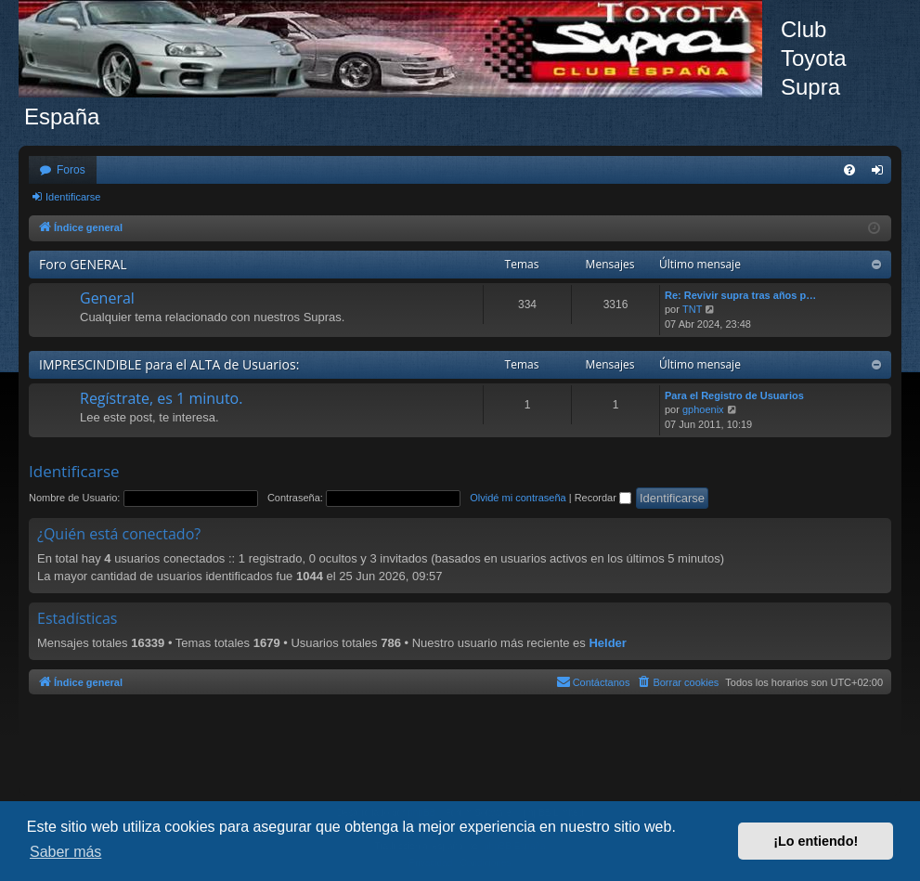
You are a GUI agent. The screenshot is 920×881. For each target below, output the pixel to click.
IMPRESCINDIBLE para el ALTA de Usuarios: (169, 364)
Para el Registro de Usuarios (734, 395)
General (107, 298)
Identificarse (72, 196)
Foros (71, 169)
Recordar (603, 497)
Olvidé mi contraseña (517, 497)
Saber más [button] (65, 852)
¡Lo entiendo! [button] (815, 841)
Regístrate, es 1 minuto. (161, 398)
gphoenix (703, 409)
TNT (692, 309)
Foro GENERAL (83, 264)
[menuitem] (849, 170)
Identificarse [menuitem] (881, 173)
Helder (607, 643)
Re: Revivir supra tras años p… (740, 295)
